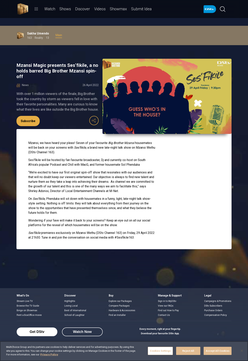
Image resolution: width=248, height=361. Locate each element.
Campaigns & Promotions (217, 301)
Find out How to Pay (168, 310)
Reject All (188, 350)
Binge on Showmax (27, 310)
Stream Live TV (25, 301)
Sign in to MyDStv (167, 301)
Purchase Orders (213, 310)
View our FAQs (165, 305)
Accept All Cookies (217, 350)
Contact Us (164, 315)
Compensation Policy (215, 315)
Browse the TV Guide (28, 305)
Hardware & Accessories (122, 310)
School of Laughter (74, 315)
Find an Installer (117, 315)
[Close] (242, 350)
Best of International (75, 310)
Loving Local (71, 305)
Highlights (69, 301)
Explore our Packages (120, 301)
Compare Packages (119, 305)
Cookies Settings (160, 350)
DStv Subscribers (213, 305)
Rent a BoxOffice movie (29, 315)
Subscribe (28, 121)
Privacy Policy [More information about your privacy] (49, 354)
